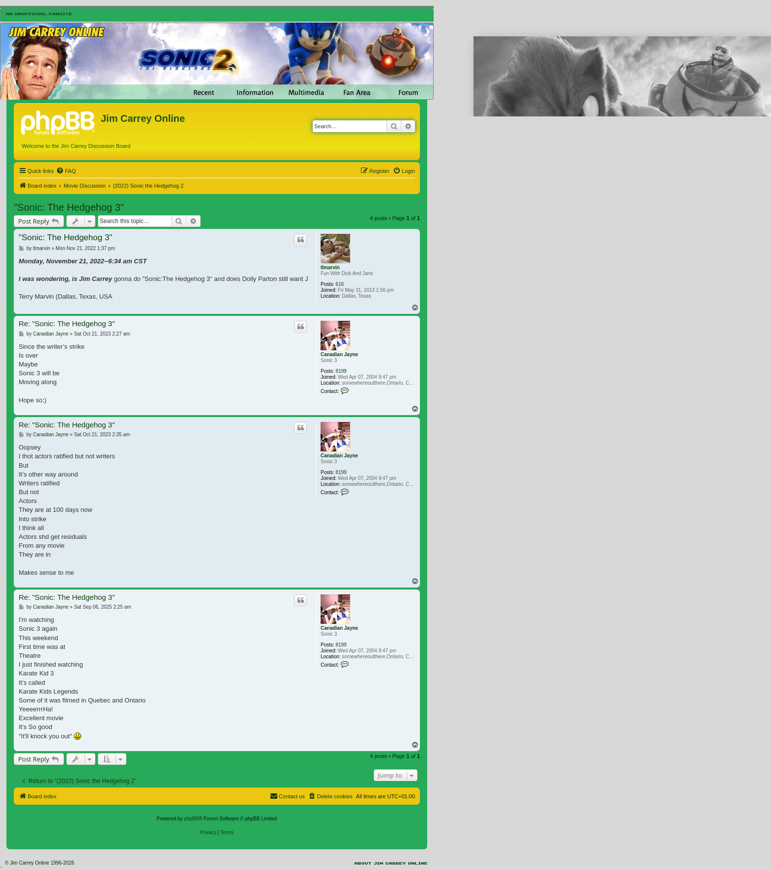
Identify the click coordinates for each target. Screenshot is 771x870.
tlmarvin (330, 267)
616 (340, 284)
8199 (341, 371)
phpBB (191, 818)
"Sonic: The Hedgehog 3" (69, 207)
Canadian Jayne (339, 354)
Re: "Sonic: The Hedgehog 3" (67, 323)
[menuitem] (66, 171)
